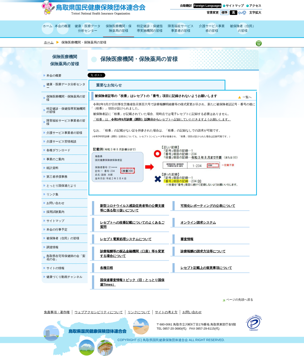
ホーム (47, 26)
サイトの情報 (55, 268)
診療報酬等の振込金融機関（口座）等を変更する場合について (132, 253)
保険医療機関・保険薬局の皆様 (119, 28)
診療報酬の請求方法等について (203, 251)
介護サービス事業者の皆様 (212, 28)
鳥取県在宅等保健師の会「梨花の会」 (65, 257)
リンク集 (52, 194)
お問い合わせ (55, 203)
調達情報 (52, 247)
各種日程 (106, 268)
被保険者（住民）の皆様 (243, 28)
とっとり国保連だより (61, 185)
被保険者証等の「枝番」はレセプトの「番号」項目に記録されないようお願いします (156, 96)
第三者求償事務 (56, 176)
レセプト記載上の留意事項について (206, 268)
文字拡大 (255, 12)
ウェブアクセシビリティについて (99, 312)
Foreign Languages (207, 5)
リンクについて (139, 312)
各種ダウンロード (58, 150)
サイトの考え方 (166, 312)
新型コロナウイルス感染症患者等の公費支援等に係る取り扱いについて (132, 208)
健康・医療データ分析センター (87, 28)
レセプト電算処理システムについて (126, 239)
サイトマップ (235, 5)
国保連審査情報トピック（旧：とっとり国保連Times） (132, 282)
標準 (224, 12)
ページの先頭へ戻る (238, 299)
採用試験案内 (55, 212)
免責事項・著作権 (57, 312)
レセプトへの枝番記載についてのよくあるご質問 (132, 225)
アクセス (255, 5)
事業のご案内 (55, 159)
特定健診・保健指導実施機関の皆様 (150, 28)
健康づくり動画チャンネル (64, 277)
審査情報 (187, 239)
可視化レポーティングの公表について (208, 206)
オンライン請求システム (198, 222)
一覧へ (247, 97)
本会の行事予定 (56, 229)
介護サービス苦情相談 (61, 141)
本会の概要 (63, 26)
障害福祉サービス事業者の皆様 (181, 28)
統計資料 (52, 168)
